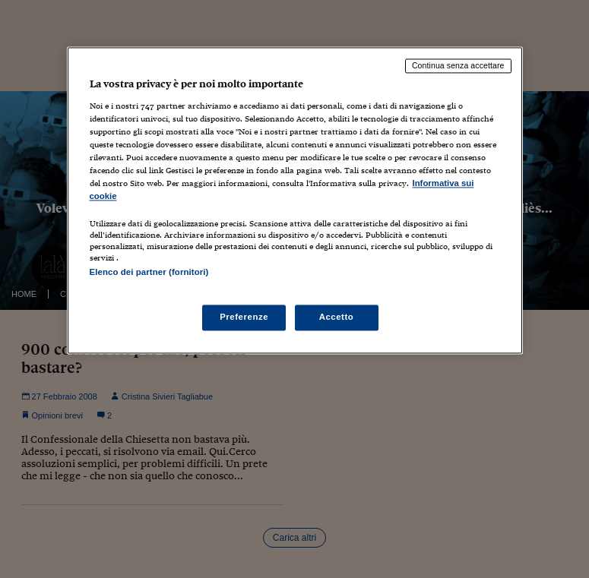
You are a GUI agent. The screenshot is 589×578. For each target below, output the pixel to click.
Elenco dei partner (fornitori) (149, 272)
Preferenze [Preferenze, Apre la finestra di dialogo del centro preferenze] (244, 316)
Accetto (336, 316)
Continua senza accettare (458, 66)
